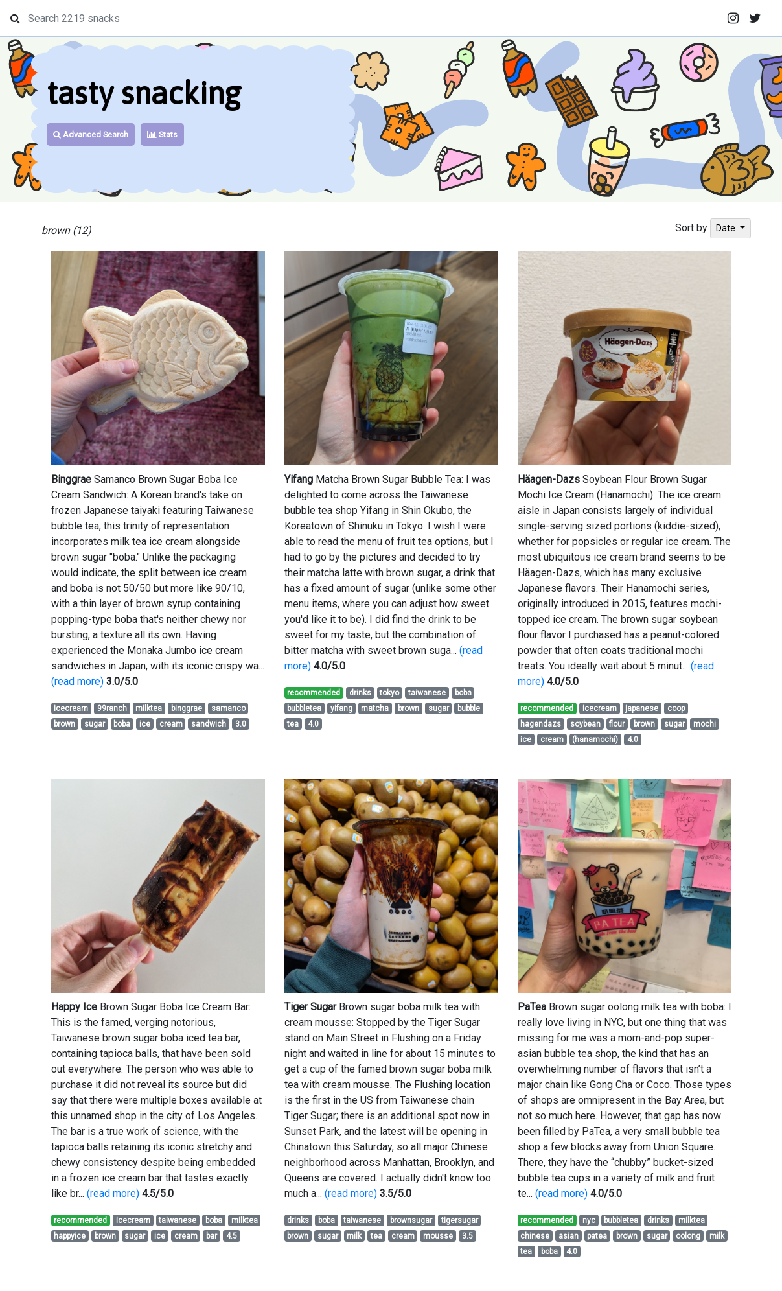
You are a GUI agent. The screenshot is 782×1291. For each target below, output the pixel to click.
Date (726, 228)
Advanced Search (90, 134)
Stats (162, 134)
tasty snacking (144, 93)
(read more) (77, 681)
